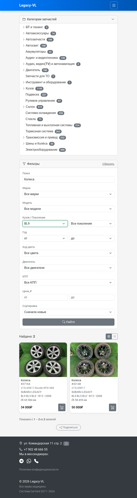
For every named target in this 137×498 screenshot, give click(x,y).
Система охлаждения (45, 113)
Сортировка (30, 305)
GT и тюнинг (37, 27)
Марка (27, 188)
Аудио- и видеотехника (46, 58)
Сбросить (108, 163)
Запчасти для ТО (40, 76)
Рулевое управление (44, 101)
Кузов (35, 89)
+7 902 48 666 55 (36, 449)
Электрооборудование (46, 150)
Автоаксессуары (41, 33)
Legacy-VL (27, 5)
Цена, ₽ (27, 291)
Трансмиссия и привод (46, 138)
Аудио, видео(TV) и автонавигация (53, 64)
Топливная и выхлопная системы (53, 125)
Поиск (26, 173)
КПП (25, 276)
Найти (68, 322)
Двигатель (37, 70)
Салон (34, 107)
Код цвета (29, 247)
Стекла (34, 119)
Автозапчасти (40, 40)
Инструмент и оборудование (49, 82)
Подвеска (37, 95)
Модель (27, 202)
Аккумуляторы (39, 52)
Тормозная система (44, 131)
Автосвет (36, 46)
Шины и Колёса (40, 144)
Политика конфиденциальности (39, 469)
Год (25, 232)
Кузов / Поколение (34, 217)
